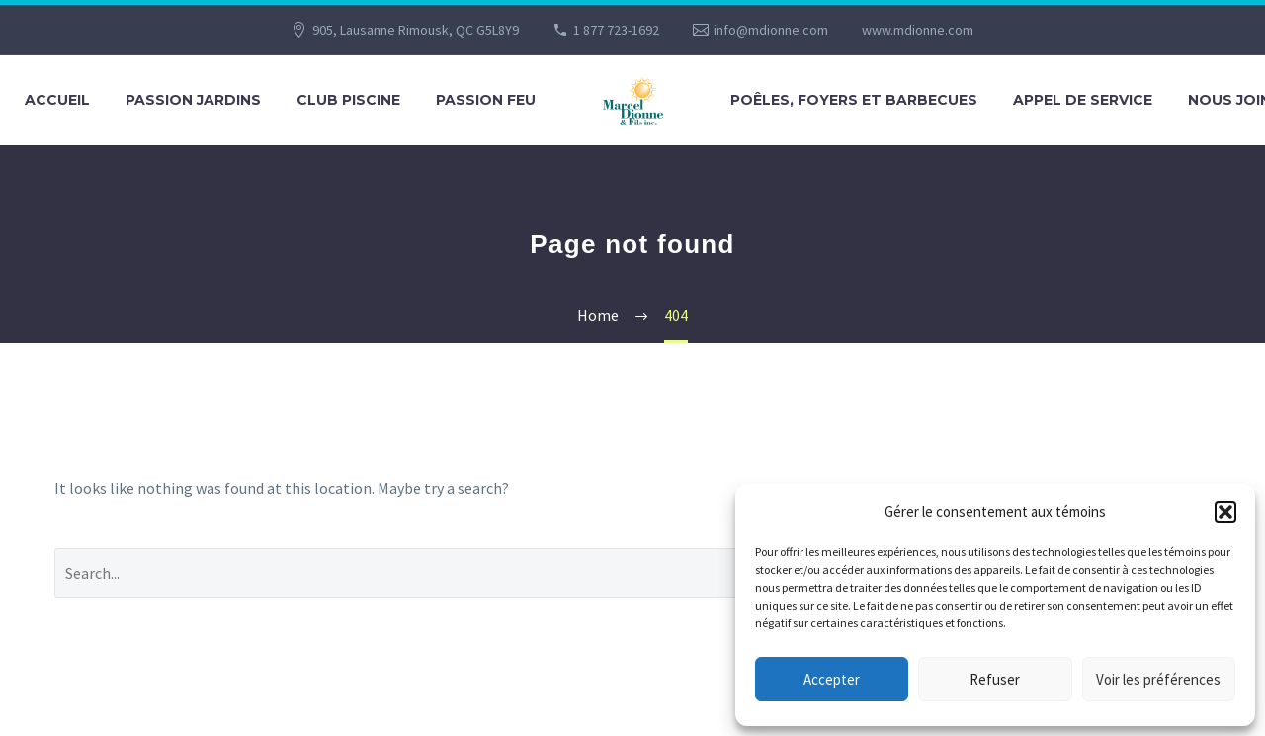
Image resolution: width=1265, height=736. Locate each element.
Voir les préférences (1158, 679)
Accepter (831, 679)
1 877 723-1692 (616, 30)
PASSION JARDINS (193, 100)
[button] (1225, 512)
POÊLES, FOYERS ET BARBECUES (853, 100)
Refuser (995, 679)
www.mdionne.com (917, 30)
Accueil (57, 100)
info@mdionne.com (771, 30)
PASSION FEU (486, 100)
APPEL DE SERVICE (1082, 100)
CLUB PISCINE (348, 100)
